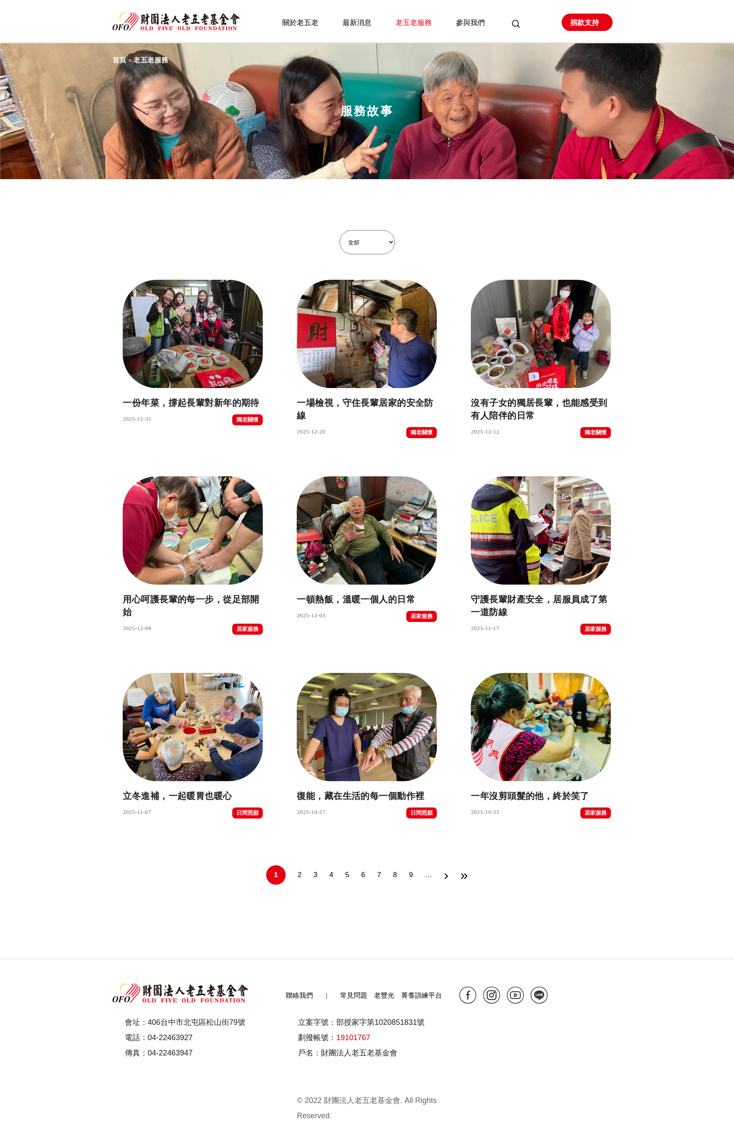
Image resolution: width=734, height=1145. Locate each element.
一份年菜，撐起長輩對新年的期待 (193, 403)
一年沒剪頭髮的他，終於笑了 (541, 796)
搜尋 (512, 25)
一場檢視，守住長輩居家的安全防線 (367, 409)
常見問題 (353, 995)
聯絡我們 (299, 995)
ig (491, 995)
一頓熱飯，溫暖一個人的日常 (367, 599)
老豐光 (384, 995)
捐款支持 (584, 23)
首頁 (119, 60)
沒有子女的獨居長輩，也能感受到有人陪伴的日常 (541, 409)
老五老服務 (414, 23)
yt (515, 995)
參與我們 (470, 23)
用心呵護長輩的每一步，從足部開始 (193, 606)
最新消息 (357, 23)
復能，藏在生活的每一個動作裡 (367, 796)
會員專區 (534, 25)
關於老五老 (300, 23)
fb (467, 995)
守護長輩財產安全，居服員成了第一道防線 (541, 606)
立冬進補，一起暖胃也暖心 (193, 796)
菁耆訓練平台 (421, 995)
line (539, 995)
